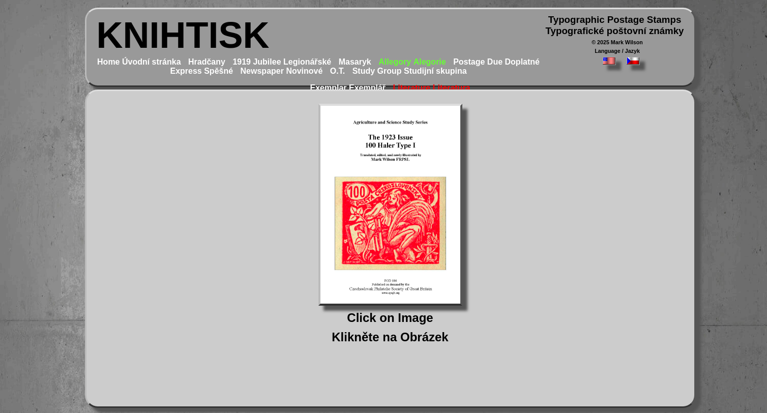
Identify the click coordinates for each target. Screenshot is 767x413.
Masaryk (355, 61)
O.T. (337, 71)
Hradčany (206, 61)
